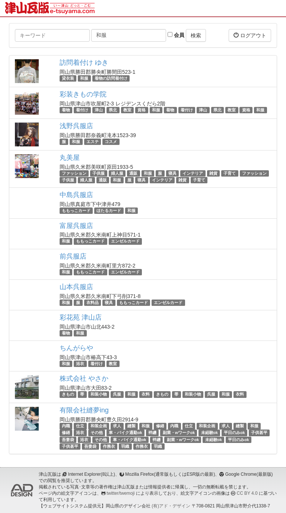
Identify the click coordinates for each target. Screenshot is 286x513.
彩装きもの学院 (83, 94)
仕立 (80, 426)
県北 (113, 110)
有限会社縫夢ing (84, 410)
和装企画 (98, 426)
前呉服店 (73, 256)
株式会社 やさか (84, 378)
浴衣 (80, 363)
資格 (141, 110)
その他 (96, 433)
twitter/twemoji (120, 493)
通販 (133, 173)
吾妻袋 (68, 439)
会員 (176, 35)
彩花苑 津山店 (81, 317)
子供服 (98, 173)
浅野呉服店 (76, 126)
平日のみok (234, 433)
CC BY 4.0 (247, 493)
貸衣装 (68, 78)
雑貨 (213, 173)
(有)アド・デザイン (171, 506)
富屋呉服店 (76, 225)
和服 (84, 78)
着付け (82, 110)
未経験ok (209, 433)
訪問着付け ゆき (84, 62)
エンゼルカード (125, 241)
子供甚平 (259, 433)
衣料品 (92, 302)
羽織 (125, 446)
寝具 (172, 173)
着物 (66, 110)
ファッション (74, 173)
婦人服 (117, 173)
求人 (117, 426)
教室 (127, 110)
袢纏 (152, 433)
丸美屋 (70, 157)
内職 (66, 426)
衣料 (146, 394)
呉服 (117, 394)
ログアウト (249, 35)
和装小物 (98, 394)
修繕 (160, 426)
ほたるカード (108, 210)
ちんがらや (76, 348)
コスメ (111, 141)
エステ (92, 141)
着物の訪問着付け (111, 78)
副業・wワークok (179, 433)
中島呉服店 (76, 195)
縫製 (131, 426)
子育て (229, 173)
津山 (99, 110)
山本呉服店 (76, 287)
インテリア (192, 173)
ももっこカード (76, 210)
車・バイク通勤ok (125, 433)
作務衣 (109, 446)
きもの (68, 394)
